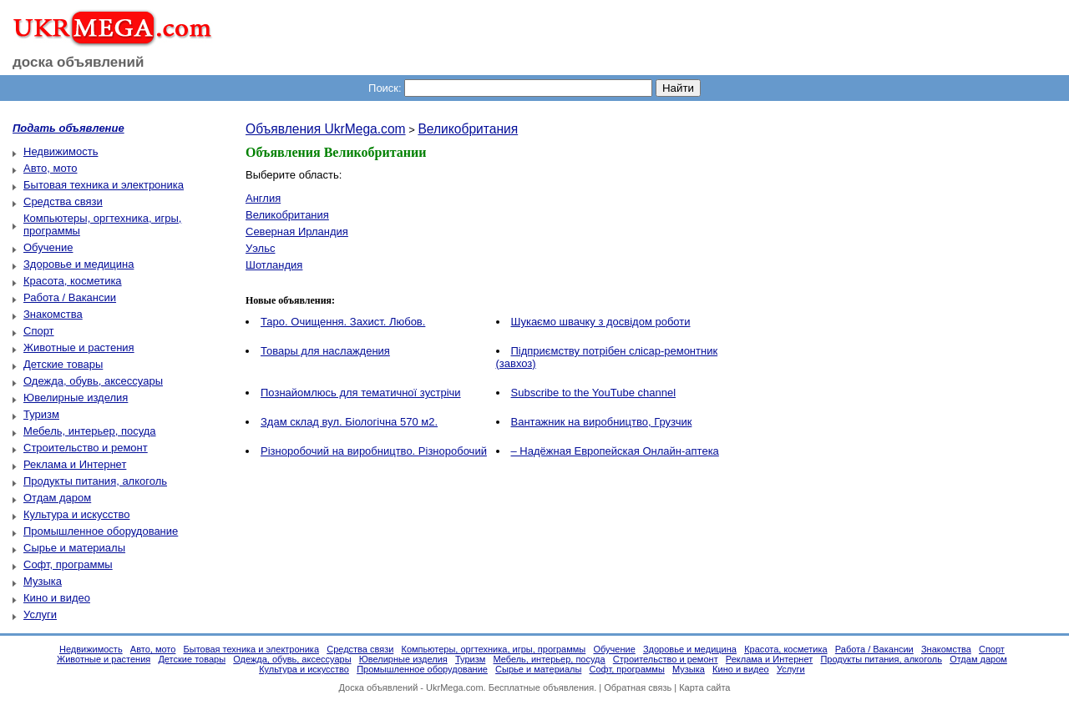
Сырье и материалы (74, 547)
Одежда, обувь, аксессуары (93, 381)
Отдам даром (57, 497)
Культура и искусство (76, 514)
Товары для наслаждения (325, 351)
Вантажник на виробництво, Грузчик (601, 421)
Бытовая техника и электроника (103, 185)
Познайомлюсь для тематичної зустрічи (361, 392)
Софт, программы (68, 564)
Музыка (42, 581)
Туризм (41, 414)
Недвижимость (60, 151)
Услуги (40, 614)
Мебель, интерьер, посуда (89, 431)
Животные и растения (78, 347)
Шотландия (274, 265)
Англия (263, 198)
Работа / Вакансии (69, 297)
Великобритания (468, 129)
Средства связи (63, 201)
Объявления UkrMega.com (326, 129)
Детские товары (63, 364)
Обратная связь (637, 687)
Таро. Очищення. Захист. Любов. (343, 321)
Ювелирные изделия (75, 397)
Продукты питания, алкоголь (95, 481)
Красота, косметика (72, 280)
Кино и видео (56, 598)
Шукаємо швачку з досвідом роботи (601, 321)
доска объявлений (78, 62)
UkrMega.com (454, 687)
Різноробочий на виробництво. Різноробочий (374, 451)
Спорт (38, 331)
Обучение (48, 247)
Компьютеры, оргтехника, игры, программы (494, 649)
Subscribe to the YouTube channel (593, 392)
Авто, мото (50, 168)
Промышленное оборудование (100, 531)
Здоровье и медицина (78, 264)
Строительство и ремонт (85, 447)
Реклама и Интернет (74, 464)
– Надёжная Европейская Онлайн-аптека (615, 451)
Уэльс (260, 248)
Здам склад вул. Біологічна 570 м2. (349, 421)
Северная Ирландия (297, 231)
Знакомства (53, 314)
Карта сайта (704, 687)
